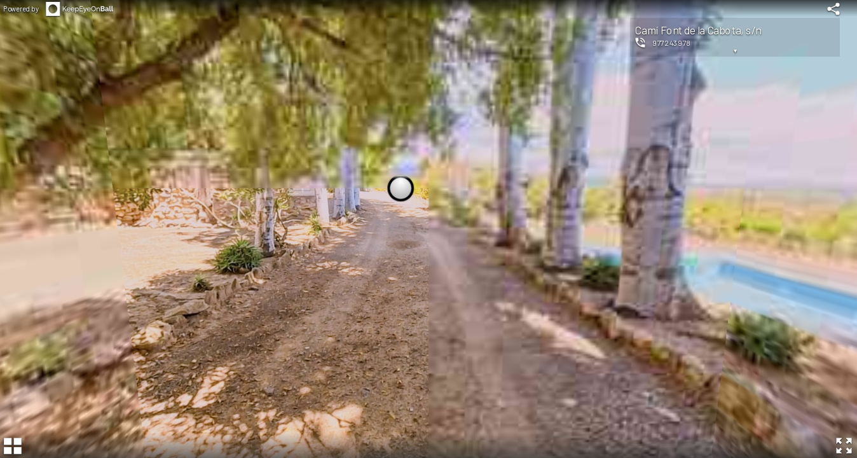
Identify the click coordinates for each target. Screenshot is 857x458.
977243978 (671, 42)
